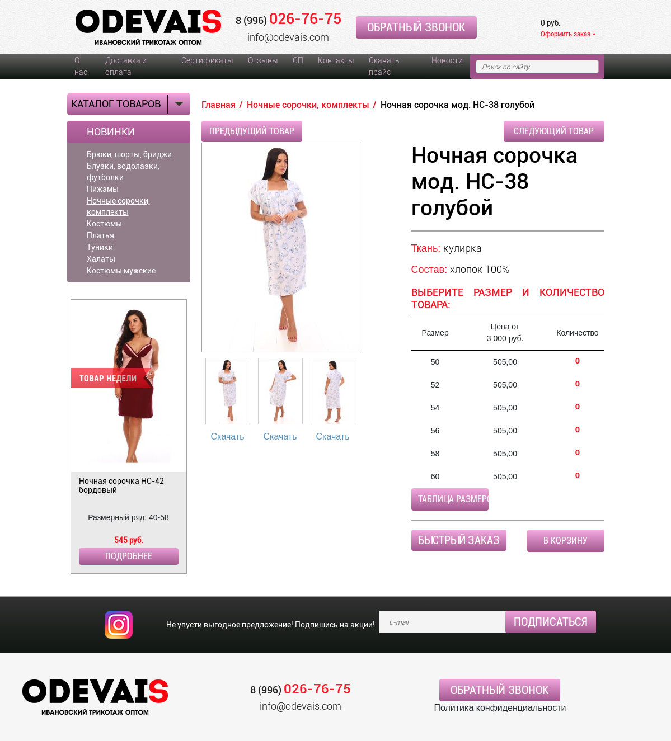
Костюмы (104, 223)
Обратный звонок (416, 27)
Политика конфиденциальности (500, 707)
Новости (447, 60)
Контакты (336, 60)
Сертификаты (207, 60)
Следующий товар (554, 131)
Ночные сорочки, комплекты (118, 206)
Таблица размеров (453, 499)
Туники (100, 247)
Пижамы (103, 189)
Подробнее (128, 556)
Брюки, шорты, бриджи (129, 154)
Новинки (111, 132)
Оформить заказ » (568, 34)
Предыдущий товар (251, 131)
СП (298, 60)
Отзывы (263, 60)
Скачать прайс (384, 66)
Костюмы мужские (121, 270)
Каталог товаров (116, 104)
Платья (100, 235)
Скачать (228, 436)
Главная (218, 105)
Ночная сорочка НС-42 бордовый (121, 485)
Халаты (101, 258)
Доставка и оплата (126, 66)
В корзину (565, 540)
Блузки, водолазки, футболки (123, 172)
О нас (80, 66)
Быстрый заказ (459, 540)
